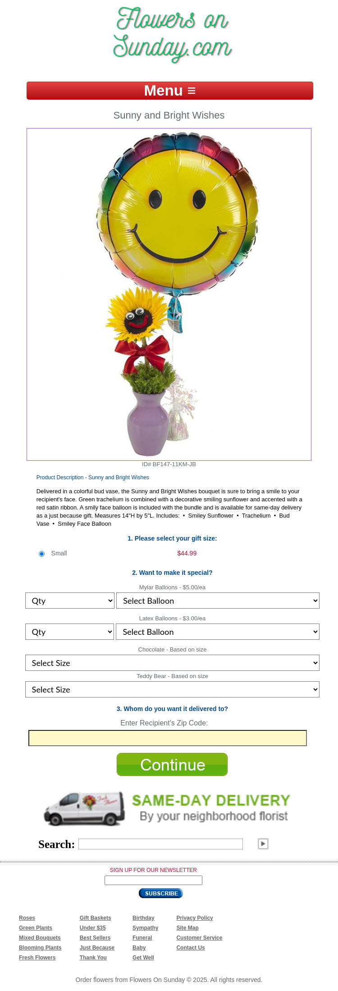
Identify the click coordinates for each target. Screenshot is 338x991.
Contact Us (190, 948)
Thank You (93, 957)
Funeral (142, 938)
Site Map (187, 928)
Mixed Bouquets (40, 938)
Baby (139, 948)
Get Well (143, 957)
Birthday (143, 918)
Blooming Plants (40, 948)
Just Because (97, 948)
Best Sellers (95, 938)
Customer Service (199, 938)
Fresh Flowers (37, 957)
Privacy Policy (194, 918)
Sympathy (145, 928)
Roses (27, 918)
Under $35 (93, 928)
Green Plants (35, 928)
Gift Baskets (95, 918)
